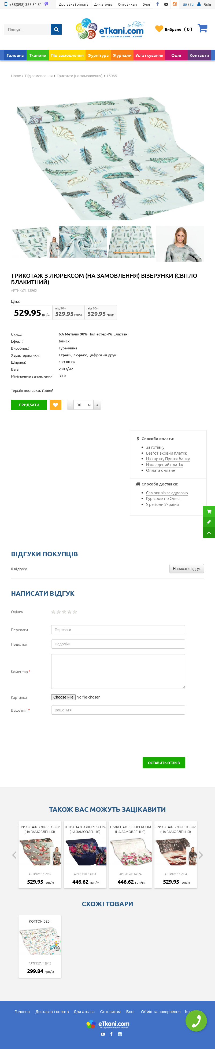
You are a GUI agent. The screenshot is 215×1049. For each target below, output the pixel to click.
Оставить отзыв (164, 762)
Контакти (199, 55)
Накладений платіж (164, 464)
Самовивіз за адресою (167, 492)
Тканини (37, 55)
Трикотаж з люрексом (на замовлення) (39, 829)
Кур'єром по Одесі (163, 498)
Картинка (19, 697)
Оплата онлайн (160, 470)
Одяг (176, 55)
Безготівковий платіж (166, 453)
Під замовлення (67, 55)
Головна (15, 55)
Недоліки (19, 644)
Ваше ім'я (20, 710)
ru (191, 4)
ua (185, 4)
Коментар (21, 671)
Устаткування (149, 55)
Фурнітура (98, 55)
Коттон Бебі (39, 921)
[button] (207, 4)
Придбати (29, 404)
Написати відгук (187, 568)
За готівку (155, 447)
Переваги (19, 629)
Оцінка (17, 611)
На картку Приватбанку (168, 458)
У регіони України (162, 504)
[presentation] (51, 735)
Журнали (122, 55)
